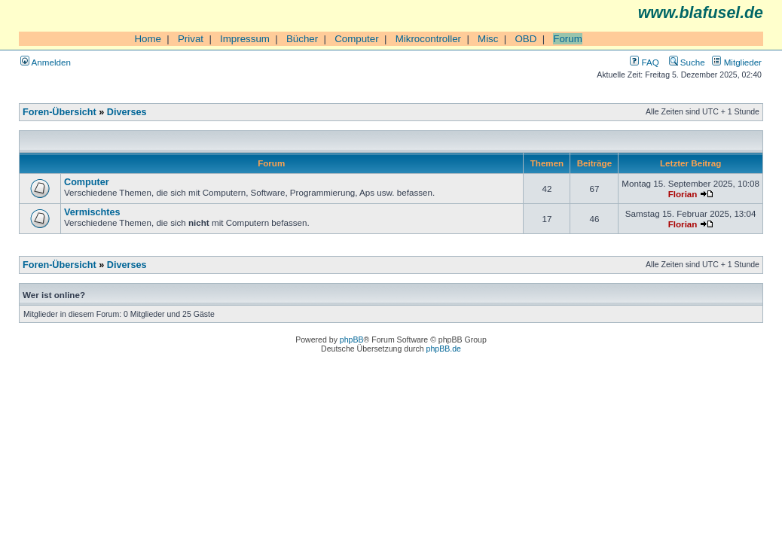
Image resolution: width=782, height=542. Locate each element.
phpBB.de (443, 348)
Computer (356, 38)
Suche (687, 62)
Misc (488, 38)
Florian (683, 194)
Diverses (127, 112)
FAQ (644, 62)
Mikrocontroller (428, 38)
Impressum (245, 38)
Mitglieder (737, 62)
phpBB (352, 339)
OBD (525, 38)
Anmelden (45, 62)
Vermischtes (92, 212)
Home (147, 38)
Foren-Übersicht (59, 112)
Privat (190, 38)
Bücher (302, 38)
